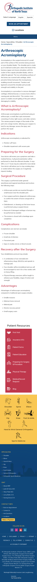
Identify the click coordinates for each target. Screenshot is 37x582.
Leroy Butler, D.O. (8, 495)
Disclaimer (13, 536)
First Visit (16, 332)
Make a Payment (8, 520)
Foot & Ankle (7, 470)
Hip (4, 464)
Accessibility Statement (18, 544)
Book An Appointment (18, 24)
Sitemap (31, 536)
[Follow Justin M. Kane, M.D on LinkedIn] (16, 529)
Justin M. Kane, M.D (9, 489)
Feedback (6, 540)
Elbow (5, 458)
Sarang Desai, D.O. (9, 497)
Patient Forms (18, 347)
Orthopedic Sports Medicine (11, 476)
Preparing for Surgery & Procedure (21, 363)
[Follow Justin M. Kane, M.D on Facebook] (12, 529)
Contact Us (6, 510)
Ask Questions (7, 513)
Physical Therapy (19, 372)
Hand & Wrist (7, 461)
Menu (18, 36)
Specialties (11, 42)
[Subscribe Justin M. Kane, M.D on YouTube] (20, 529)
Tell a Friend (17, 540)
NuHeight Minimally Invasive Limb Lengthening (18, 572)
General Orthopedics (9, 473)
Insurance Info (18, 340)
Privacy (22, 536)
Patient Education (19, 354)
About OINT (6, 486)
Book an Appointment (10, 507)
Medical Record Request (19, 380)
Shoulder (19, 42)
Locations (19, 30)
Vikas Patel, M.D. (8, 492)
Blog (14, 389)
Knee (5, 467)
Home (3, 42)
